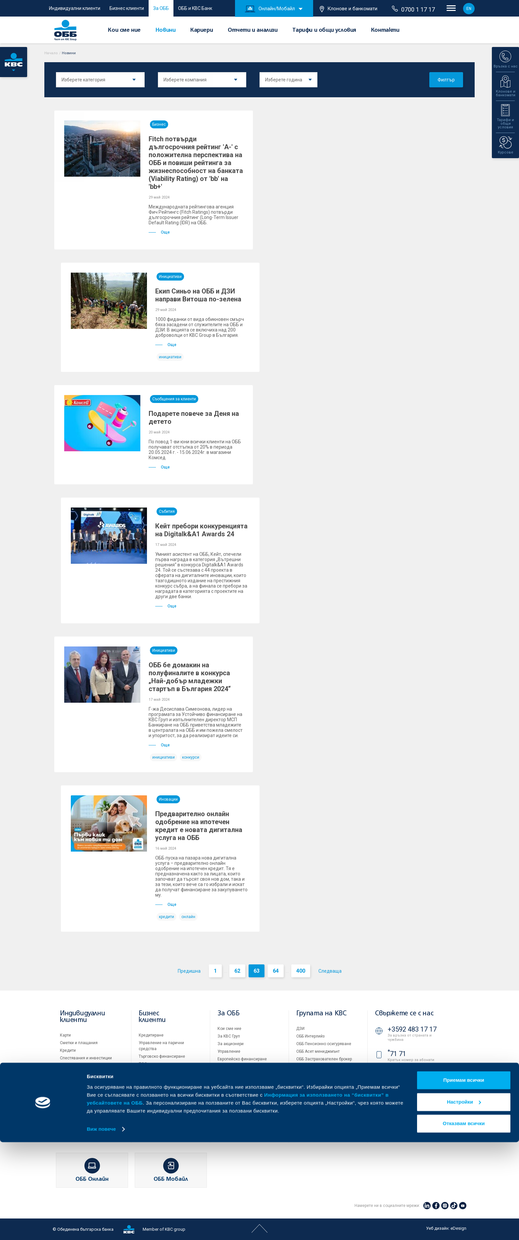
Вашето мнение (232, 1112)
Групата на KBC (321, 1013)
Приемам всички (463, 1178)
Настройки (464, 1200)
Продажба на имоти (315, 1088)
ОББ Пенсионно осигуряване (323, 1043)
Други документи (233, 1082)
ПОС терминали (153, 1064)
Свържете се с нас (404, 1013)
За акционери (230, 1043)
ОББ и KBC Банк (195, 8)
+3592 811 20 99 (412, 1096)
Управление (228, 1051)
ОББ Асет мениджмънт (318, 1051)
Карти (65, 1035)
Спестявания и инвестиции (86, 1058)
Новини (166, 30)
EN (468, 8)
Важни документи (313, 1126)
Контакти (385, 30)
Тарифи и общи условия (324, 30)
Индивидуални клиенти (74, 8)
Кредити (68, 1050)
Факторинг (149, 1091)
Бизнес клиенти (127, 8)
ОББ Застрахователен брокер (324, 1059)
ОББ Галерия (229, 1089)
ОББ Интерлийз (310, 1036)
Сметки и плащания (79, 1043)
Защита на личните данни (321, 1118)
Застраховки (72, 1073)
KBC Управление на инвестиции (326, 1074)
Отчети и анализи (253, 30)
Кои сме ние (124, 30)
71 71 (397, 1054)
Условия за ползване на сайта (325, 1103)
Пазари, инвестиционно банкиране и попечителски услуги (164, 1077)
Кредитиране (151, 1035)
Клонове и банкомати (348, 9)
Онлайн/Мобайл (270, 9)
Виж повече (101, 1227)
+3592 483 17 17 (412, 1029)
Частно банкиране (77, 1065)
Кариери (201, 30)
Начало (51, 53)
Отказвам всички (464, 1221)
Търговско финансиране (162, 1056)
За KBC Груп (228, 1036)
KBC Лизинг (307, 1066)
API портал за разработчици (322, 1133)
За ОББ (161, 8)
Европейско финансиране (242, 1059)
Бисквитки (306, 1111)
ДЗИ (300, 1028)
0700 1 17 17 (413, 9)
